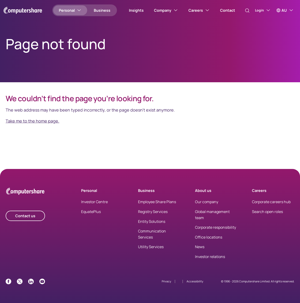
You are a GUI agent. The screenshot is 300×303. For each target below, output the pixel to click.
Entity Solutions (151, 221)
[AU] (285, 10)
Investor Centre (94, 201)
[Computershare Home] (25, 192)
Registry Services (153, 211)
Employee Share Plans (157, 201)
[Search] (242, 10)
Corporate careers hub (271, 201)
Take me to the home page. (32, 121)
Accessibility (195, 281)
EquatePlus (91, 211)
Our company (206, 201)
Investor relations (210, 256)
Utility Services (151, 246)
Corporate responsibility (215, 227)
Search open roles (267, 211)
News (199, 246)
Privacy (166, 281)
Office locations (208, 237)
